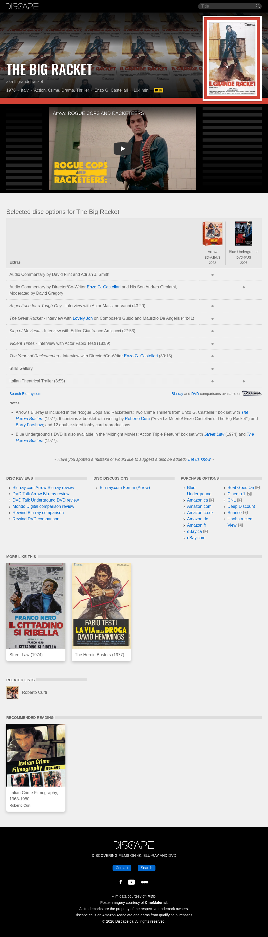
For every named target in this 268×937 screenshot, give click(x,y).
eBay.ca (194, 531)
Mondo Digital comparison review (43, 506)
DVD (195, 394)
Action (40, 90)
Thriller (82, 90)
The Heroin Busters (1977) (99, 655)
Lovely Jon (83, 318)
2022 (212, 263)
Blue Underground (244, 252)
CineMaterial (156, 902)
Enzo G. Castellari (111, 90)
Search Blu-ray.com (25, 394)
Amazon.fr (196, 525)
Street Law (214, 434)
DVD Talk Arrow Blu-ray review (41, 494)
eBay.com (196, 538)
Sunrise (234, 512)
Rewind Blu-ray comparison (38, 512)
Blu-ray (177, 394)
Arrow (212, 252)
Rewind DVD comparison (36, 519)
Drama (68, 90)
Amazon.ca (197, 500)
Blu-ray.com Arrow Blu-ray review (43, 487)
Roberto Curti (137, 418)
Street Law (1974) (26, 655)
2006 (243, 263)
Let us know (199, 459)
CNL (231, 500)
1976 (11, 90)
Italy (25, 90)
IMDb (151, 896)
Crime (53, 90)
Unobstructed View (239, 522)
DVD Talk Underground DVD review (46, 500)
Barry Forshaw (29, 425)
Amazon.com (199, 506)
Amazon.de (197, 519)
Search (146, 868)
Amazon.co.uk (200, 512)
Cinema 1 (236, 494)
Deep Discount (241, 506)
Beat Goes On (240, 487)
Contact (122, 868)
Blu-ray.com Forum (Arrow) (125, 487)
